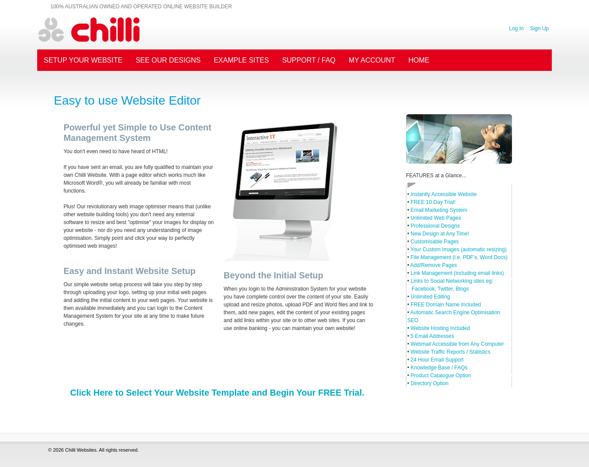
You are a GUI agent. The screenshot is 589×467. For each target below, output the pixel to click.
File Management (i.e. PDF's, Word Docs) (458, 257)
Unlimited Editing (430, 297)
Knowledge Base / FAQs (438, 368)
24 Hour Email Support (436, 360)
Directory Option (429, 383)
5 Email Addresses (432, 336)
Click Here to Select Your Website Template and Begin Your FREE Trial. (217, 392)
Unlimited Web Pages (435, 218)
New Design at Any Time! (439, 234)
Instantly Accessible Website (443, 194)
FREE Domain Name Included (445, 305)
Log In (516, 28)
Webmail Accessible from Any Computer (457, 344)
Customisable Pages (434, 242)
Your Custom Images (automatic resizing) (458, 249)
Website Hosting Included (440, 328)
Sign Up (539, 28)
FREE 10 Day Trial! (433, 202)
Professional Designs (435, 226)
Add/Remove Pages (433, 265)
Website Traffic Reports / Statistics (450, 352)
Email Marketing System (438, 210)
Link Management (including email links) (457, 273)
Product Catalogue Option (440, 375)
